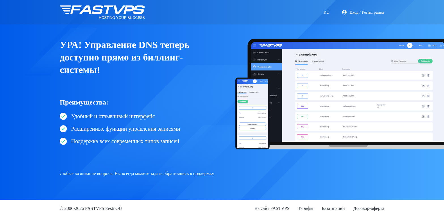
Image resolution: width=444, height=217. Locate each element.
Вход (353, 12)
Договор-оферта (368, 208)
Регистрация (373, 12)
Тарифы (305, 208)
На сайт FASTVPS (271, 208)
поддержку (203, 173)
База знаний (333, 208)
